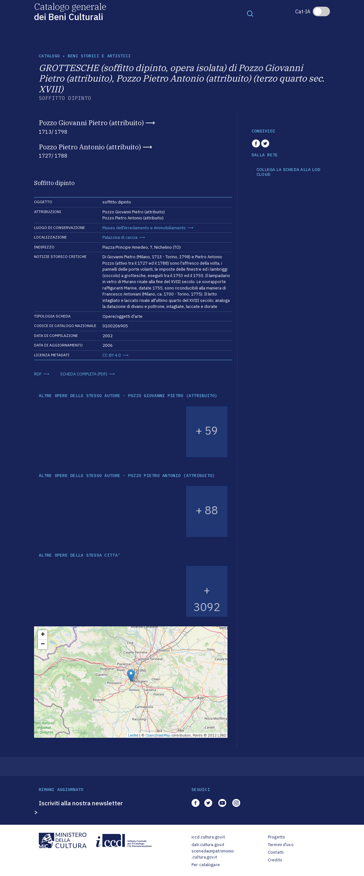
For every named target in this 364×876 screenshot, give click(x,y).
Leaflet (133, 735)
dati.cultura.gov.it (208, 844)
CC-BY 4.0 (111, 355)
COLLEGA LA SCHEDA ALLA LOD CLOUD (288, 172)
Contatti (276, 852)
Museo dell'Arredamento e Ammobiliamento (144, 228)
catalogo (49, 56)
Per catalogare (206, 864)
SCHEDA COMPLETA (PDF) (83, 374)
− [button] (43, 644)
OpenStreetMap (158, 735)
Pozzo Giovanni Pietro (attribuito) (91, 122)
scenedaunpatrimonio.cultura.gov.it (213, 854)
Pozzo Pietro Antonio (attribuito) (90, 146)
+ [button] (43, 635)
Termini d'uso (281, 844)
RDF (38, 374)
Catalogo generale (70, 11)
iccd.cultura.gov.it (208, 837)
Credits (275, 860)
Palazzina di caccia (119, 237)
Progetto (276, 837)
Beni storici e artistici (99, 56)
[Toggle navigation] (250, 13)
